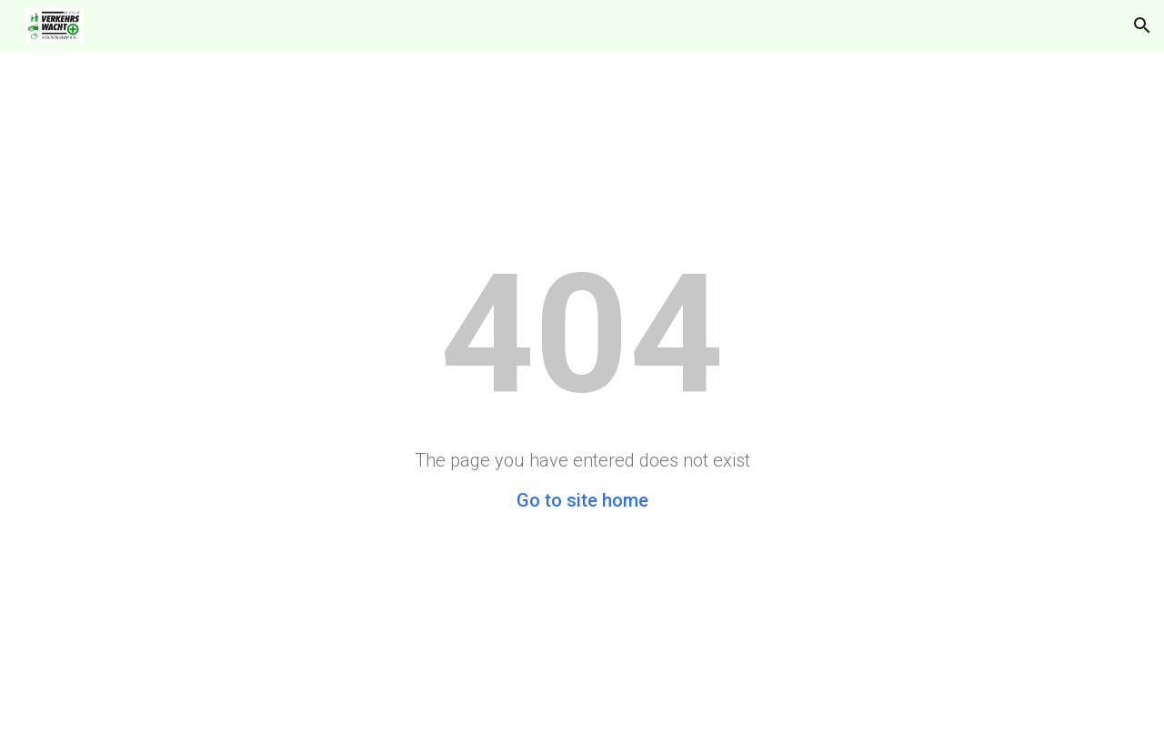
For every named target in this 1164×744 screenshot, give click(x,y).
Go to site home (582, 500)
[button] (1142, 25)
